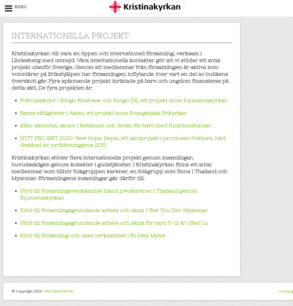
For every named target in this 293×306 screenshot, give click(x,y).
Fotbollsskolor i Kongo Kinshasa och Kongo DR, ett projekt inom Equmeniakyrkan (123, 100)
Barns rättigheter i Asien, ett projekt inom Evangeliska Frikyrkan (103, 113)
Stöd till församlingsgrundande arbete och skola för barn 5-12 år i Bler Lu (114, 223)
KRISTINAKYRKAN (59, 291)
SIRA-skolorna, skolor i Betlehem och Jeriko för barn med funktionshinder (115, 126)
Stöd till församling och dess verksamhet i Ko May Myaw (93, 235)
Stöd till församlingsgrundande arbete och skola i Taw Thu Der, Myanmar (114, 210)
